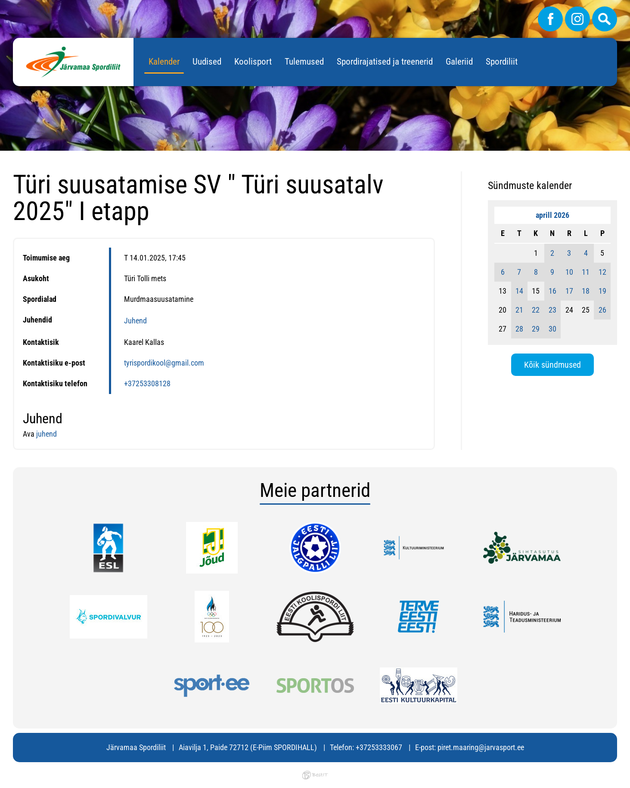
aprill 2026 (552, 215)
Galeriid (459, 61)
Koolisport (253, 61)
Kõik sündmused (552, 365)
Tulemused (304, 61)
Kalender (164, 61)
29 (536, 328)
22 (536, 309)
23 (552, 309)
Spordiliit (502, 61)
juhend (46, 433)
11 (586, 271)
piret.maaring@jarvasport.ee (481, 747)
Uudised (206, 61)
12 (602, 271)
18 (586, 290)
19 (602, 290)
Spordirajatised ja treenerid (385, 61)
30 (552, 328)
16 (552, 290)
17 (569, 290)
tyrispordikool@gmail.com (164, 362)
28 (519, 328)
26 (602, 309)
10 (569, 271)
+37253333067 (379, 747)
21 (519, 309)
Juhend (135, 320)
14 (519, 290)
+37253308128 (147, 383)
